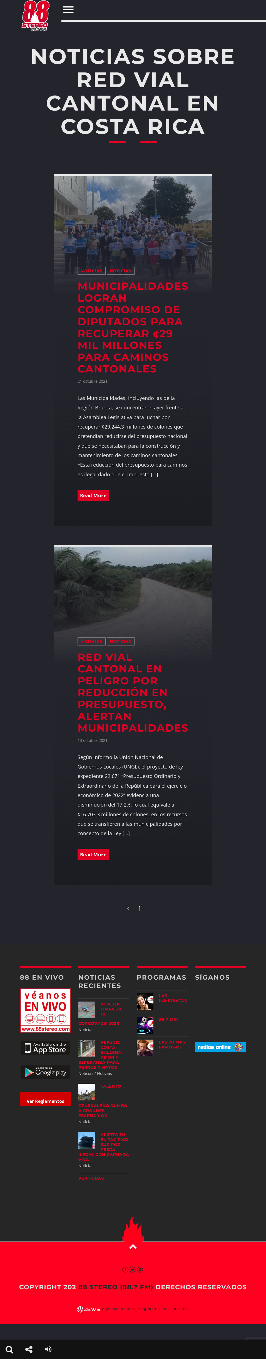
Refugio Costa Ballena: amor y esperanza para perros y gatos (100, 1055)
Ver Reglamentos (45, 1102)
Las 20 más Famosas (172, 1045)
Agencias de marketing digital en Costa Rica (145, 1310)
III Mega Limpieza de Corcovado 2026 (100, 1014)
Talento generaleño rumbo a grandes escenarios (103, 1101)
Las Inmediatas (173, 998)
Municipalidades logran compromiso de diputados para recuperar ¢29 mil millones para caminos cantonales (133, 327)
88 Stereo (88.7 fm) (115, 1288)
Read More (94, 495)
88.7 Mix (168, 1020)
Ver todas (91, 1178)
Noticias (91, 269)
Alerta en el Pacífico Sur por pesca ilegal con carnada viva (103, 1148)
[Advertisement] (230, 1100)
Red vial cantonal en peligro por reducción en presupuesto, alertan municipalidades (133, 692)
